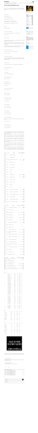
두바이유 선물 (6, 344)
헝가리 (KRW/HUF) (9, 332)
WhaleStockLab (7, 3)
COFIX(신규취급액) (6, 360)
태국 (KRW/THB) (9, 306)
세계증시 (30, 37)
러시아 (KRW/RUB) (9, 328)
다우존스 (27, 37)
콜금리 (5, 362)
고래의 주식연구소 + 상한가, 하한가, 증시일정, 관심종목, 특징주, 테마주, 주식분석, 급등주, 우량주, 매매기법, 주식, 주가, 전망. (13, 428)
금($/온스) (5, 345)
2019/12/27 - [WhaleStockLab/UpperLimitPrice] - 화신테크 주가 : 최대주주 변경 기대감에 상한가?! (14, 159)
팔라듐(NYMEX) (6, 348)
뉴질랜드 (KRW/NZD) (9, 314)
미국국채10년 (6, 363)
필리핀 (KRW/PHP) (9, 310)
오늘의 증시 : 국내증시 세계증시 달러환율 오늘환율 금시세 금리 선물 (11, 5)
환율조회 (32, 37)
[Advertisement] (14, 11)
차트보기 (23, 187)
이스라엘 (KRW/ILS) (9, 321)
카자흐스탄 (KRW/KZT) (9, 324)
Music (29, 22)
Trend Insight (14, 3)
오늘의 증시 (28, 40)
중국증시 (29, 37)
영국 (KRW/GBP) (9, 327)
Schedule (29, 19)
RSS (28, 3)
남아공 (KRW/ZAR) (9, 339)
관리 (31, 3)
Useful (11, 3)
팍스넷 (30, 39)
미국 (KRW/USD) (9, 336)
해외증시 (28, 39)
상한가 (31, 39)
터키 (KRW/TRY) (9, 334)
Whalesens (29, 15)
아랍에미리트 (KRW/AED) (10, 315)
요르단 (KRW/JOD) (9, 322)
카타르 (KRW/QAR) (9, 325)
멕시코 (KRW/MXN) (9, 338)
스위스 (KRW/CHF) (9, 329)
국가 (8, 180)
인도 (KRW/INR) (9, 307)
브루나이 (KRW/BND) (9, 320)
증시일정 (32, 39)
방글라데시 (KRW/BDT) (9, 318)
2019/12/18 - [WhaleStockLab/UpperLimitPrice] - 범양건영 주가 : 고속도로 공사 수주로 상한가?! (13, 171)
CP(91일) (5, 356)
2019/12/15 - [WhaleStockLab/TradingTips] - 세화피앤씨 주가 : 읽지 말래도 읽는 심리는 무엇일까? (14, 175)
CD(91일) (5, 355)
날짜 (4, 180)
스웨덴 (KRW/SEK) (9, 331)
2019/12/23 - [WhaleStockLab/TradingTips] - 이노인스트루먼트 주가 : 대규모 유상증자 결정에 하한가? (14, 163)
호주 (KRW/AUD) (9, 313)
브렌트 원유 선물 (6, 346)
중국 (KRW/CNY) (9, 311)
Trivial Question (29, 23)
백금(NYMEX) (6, 349)
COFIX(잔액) (5, 358)
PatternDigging (29, 20)
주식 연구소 (6, 1)
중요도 (22, 180)
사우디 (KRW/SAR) (9, 317)
